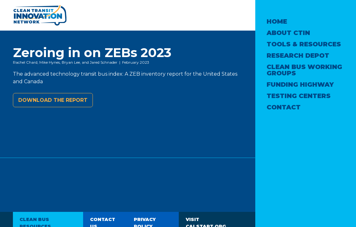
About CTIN (288, 33)
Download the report (53, 100)
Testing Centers (299, 96)
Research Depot (298, 55)
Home (277, 21)
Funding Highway (300, 84)
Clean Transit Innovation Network (39, 15)
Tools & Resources (304, 44)
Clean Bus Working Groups (304, 70)
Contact (284, 107)
